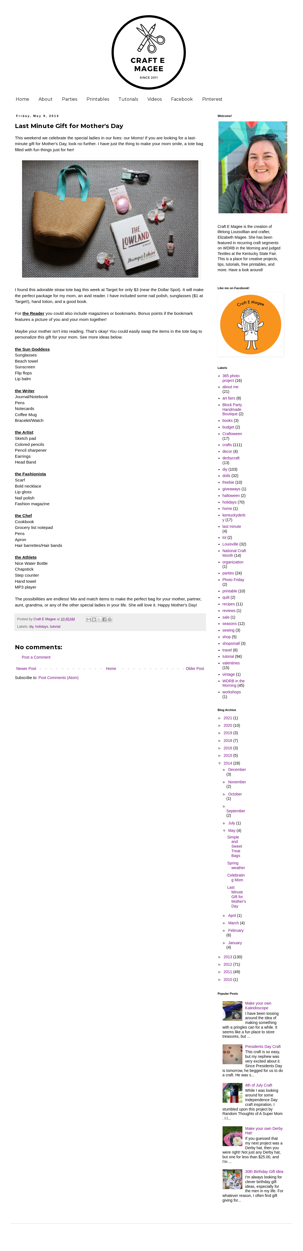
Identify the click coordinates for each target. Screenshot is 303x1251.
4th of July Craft (258, 1085)
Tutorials (128, 99)
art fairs (229, 398)
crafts (227, 445)
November (237, 782)
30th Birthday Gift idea (264, 1171)
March (234, 923)
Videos (154, 99)
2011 (228, 972)
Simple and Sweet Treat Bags (234, 846)
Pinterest (212, 99)
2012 (228, 964)
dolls (227, 475)
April (232, 915)
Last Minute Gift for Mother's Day (236, 896)
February (236, 930)
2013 (228, 957)
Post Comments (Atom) (59, 677)
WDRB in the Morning (234, 683)
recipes (229, 604)
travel (227, 650)
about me (231, 387)
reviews (229, 610)
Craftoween (232, 434)
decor (227, 451)
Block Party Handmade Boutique (232, 409)
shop (227, 637)
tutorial (55, 627)
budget (228, 427)
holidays (41, 627)
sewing (229, 630)
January (235, 943)
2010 (228, 979)
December (237, 769)
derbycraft (231, 458)
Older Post (195, 668)
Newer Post (26, 668)
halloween (231, 495)
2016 (228, 748)
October (235, 794)
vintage (229, 674)
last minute (232, 526)
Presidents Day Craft (263, 1046)
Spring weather (236, 865)
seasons (230, 623)
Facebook (182, 99)
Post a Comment (36, 657)
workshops (232, 692)
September (235, 811)
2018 (228, 740)
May (232, 830)
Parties (69, 99)
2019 (228, 733)
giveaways (231, 489)
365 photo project (231, 378)
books (228, 420)
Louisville (231, 544)
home (227, 508)
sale (226, 617)
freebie (228, 482)
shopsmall (231, 643)
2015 (228, 755)
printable (230, 591)
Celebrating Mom (236, 877)
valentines (231, 663)
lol (224, 537)
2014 (228, 763)
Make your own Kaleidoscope (258, 1005)
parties (228, 573)
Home (22, 99)
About (46, 99)
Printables (97, 99)
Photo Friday (233, 579)
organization (233, 562)
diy (31, 627)
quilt (226, 597)
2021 (228, 718)
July (232, 823)
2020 (228, 725)
